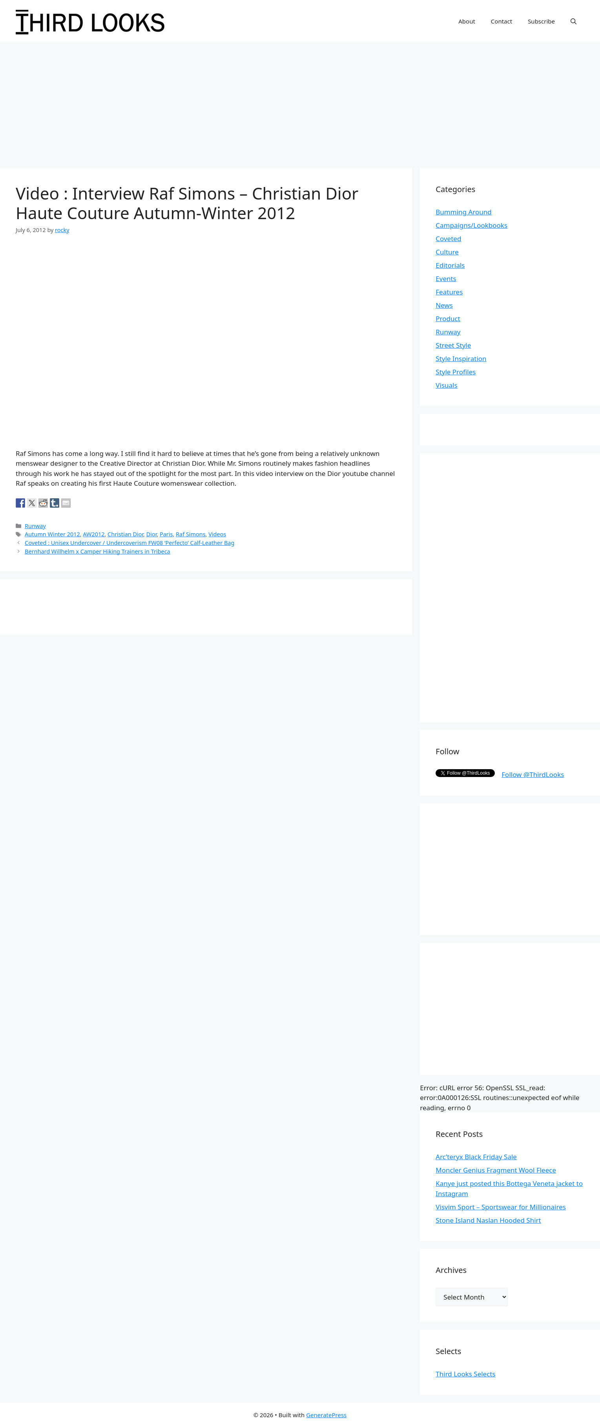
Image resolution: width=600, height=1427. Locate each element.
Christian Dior (125, 534)
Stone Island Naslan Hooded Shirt (488, 1220)
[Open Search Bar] (573, 21)
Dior (151, 534)
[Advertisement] (300, 101)
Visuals (446, 385)
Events (446, 278)
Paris (166, 534)
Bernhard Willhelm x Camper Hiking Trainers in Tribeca (97, 551)
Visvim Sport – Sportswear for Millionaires (501, 1206)
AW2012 (93, 534)
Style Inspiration (461, 358)
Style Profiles (456, 371)
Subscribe (541, 21)
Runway (35, 526)
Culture (447, 251)
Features (449, 291)
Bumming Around (463, 211)
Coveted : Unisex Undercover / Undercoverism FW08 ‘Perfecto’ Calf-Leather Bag (129, 542)
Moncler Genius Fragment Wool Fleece (496, 1170)
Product (448, 318)
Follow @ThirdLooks (533, 774)
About (466, 21)
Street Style (453, 345)
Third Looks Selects (465, 1373)
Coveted (448, 238)
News (444, 305)
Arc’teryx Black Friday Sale (476, 1156)
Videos (217, 534)
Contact (501, 21)
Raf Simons (191, 534)
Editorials (450, 265)
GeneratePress (326, 1415)
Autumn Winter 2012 (52, 534)
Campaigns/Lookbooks (471, 225)
